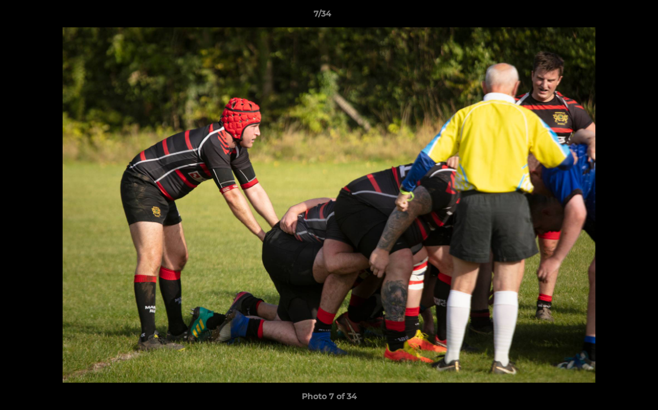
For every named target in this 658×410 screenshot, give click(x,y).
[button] (610, 16)
